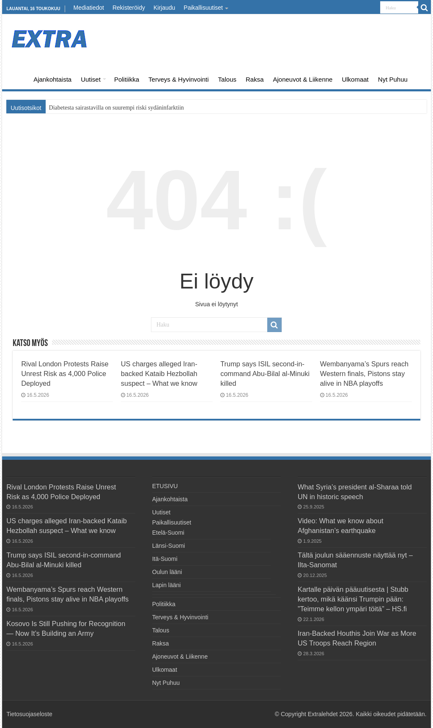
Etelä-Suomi (168, 532)
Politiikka (126, 79)
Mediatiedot (89, 7)
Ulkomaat (355, 79)
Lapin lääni (166, 585)
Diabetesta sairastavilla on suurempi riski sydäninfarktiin (116, 107)
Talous (227, 79)
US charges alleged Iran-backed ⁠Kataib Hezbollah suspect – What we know (159, 373)
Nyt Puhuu (393, 79)
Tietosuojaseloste (29, 714)
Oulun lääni (167, 572)
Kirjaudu (164, 7)
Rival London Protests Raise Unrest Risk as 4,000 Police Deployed (64, 373)
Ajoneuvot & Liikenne (303, 79)
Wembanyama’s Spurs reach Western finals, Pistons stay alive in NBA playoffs (364, 373)
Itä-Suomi (165, 558)
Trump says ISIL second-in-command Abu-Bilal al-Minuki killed (265, 373)
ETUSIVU (17, 78)
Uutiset (91, 79)
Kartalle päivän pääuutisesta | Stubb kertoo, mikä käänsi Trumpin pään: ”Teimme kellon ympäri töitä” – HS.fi (353, 599)
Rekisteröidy (128, 7)
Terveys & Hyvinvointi (178, 79)
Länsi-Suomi (168, 545)
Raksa (255, 79)
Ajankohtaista (52, 79)
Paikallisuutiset (203, 7)
